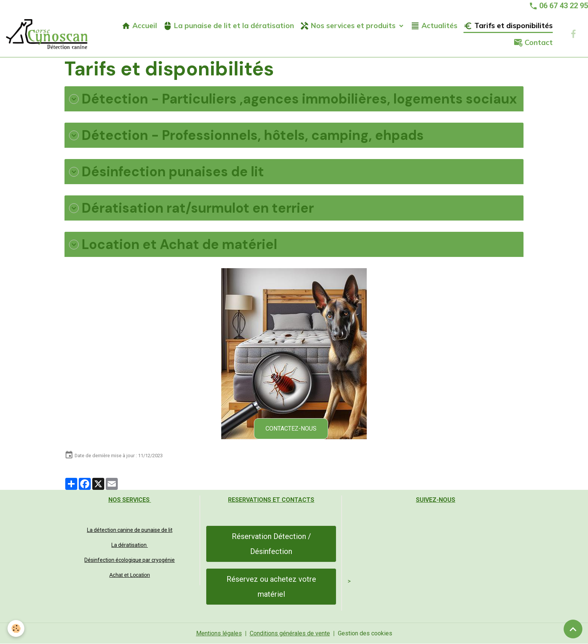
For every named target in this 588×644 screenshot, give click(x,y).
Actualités (434, 25)
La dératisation (129, 545)
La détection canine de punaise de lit (129, 530)
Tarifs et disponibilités (508, 25)
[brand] (46, 34)
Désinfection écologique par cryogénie (129, 560)
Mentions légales (219, 633)
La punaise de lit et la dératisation (228, 25)
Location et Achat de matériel (173, 244)
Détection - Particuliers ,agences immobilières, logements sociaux (293, 99)
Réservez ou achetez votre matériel (271, 587)
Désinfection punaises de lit (166, 172)
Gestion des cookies (365, 633)
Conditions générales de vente (290, 633)
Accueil (139, 25)
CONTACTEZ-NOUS (291, 428)
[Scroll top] (573, 629)
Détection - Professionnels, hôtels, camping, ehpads (246, 135)
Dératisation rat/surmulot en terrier (191, 208)
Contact (533, 42)
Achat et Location (130, 575)
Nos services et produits (349, 25)
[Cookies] (16, 628)
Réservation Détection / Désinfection (271, 544)
